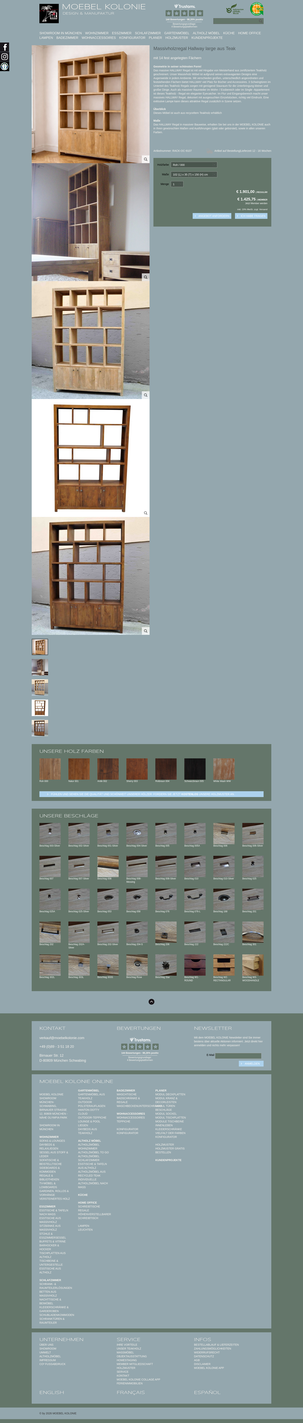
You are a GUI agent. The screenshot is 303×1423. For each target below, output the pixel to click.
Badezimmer (67, 38)
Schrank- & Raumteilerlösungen (55, 1285)
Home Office (249, 33)
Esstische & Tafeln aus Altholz (92, 1165)
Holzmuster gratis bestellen (170, 1150)
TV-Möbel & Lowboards (48, 1185)
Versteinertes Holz (54, 1198)
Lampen (46, 38)
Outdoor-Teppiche (92, 1117)
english (51, 1392)
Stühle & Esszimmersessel (52, 1235)
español (207, 1392)
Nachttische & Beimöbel (50, 1301)
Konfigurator (132, 38)
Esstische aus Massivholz (50, 1220)
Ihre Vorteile (127, 1344)
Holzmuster (176, 38)
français (131, 1392)
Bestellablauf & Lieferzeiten (216, 1344)
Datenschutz (204, 1356)
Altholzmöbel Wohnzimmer (88, 1146)
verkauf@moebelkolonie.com (61, 1038)
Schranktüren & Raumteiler (52, 1320)
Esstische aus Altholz (50, 1270)
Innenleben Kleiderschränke (168, 1127)
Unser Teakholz (129, 1348)
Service (123, 1371)
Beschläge (163, 1109)
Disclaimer (202, 1364)
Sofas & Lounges (52, 1140)
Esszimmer (121, 33)
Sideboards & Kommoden (49, 1169)
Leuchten (85, 1229)
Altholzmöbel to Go (93, 1152)
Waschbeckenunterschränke (139, 1106)
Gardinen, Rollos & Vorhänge (54, 1192)
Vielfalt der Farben (170, 1133)
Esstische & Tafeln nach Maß (53, 1212)
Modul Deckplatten (170, 1094)
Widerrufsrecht (207, 1352)
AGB (197, 1360)
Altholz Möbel (206, 33)
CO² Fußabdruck (52, 1364)
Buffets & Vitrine (52, 1241)
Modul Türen (165, 1106)
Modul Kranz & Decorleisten (166, 1100)
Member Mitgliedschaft (135, 1364)
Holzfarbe (163, 164)
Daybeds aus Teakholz (87, 1131)
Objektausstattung (132, 1356)
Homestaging (127, 1360)
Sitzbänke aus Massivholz (50, 1227)
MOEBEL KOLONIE (104, 7)
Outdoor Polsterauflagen (91, 1104)
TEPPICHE (123, 1121)
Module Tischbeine (169, 1121)
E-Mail (210, 1054)
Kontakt (123, 1375)
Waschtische (127, 1094)
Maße (165, 174)
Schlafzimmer (148, 33)
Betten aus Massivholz (48, 1293)
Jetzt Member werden (256, 203)
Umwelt (45, 1352)
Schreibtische (89, 1206)
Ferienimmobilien (130, 1383)
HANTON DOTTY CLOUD (88, 1111)
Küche (229, 33)
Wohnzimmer (97, 33)
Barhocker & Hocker (49, 1247)
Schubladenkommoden (56, 1314)
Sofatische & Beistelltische (50, 1162)
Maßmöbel (125, 1352)
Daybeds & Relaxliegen (48, 1146)
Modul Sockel (166, 1113)
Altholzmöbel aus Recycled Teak (92, 1173)
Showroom (47, 1348)
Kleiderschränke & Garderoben (54, 1309)
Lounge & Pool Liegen (89, 1123)
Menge (165, 184)
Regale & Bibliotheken (49, 1177)
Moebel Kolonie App (209, 1367)
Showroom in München (60, 33)
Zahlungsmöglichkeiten (212, 1348)
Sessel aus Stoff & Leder (53, 1154)
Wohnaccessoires (99, 38)
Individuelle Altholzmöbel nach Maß (93, 1183)
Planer (155, 38)
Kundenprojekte (207, 38)
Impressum (47, 1360)
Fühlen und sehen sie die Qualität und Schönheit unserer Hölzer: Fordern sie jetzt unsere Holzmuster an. (143, 794)
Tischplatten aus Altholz (52, 1255)
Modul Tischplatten (170, 1117)
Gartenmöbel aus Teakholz (91, 1096)
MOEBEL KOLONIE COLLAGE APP (138, 1379)
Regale (83, 1210)
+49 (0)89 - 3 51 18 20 (56, 1047)
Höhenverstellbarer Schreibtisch (94, 1216)
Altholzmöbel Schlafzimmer (88, 1158)
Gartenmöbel (176, 33)
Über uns (46, 1344)
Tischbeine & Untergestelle (51, 1262)
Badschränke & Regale (128, 1100)
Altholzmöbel (50, 1356)
